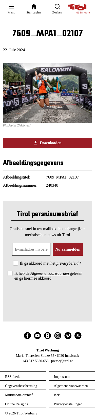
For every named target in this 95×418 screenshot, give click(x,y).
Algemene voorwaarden (50, 273)
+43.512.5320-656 (35, 361)
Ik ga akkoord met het (50, 263)
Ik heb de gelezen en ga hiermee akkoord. (48, 275)
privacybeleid (68, 263)
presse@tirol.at (62, 361)
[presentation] (47, 296)
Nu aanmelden (67, 249)
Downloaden (47, 142)
